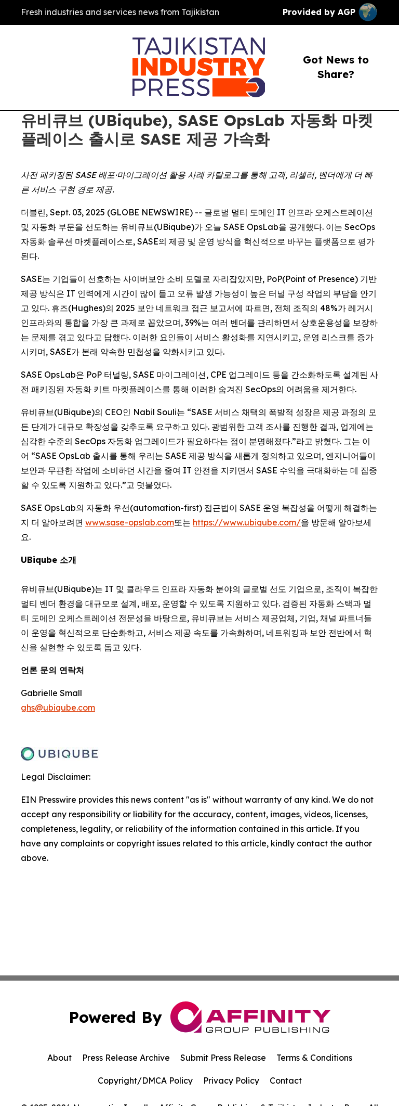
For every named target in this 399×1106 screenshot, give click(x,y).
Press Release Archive (126, 1057)
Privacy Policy (231, 1080)
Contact (286, 1080)
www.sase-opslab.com (129, 522)
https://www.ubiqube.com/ (247, 522)
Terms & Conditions (314, 1057)
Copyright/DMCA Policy (145, 1080)
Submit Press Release (223, 1057)
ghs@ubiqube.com (58, 707)
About (59, 1057)
